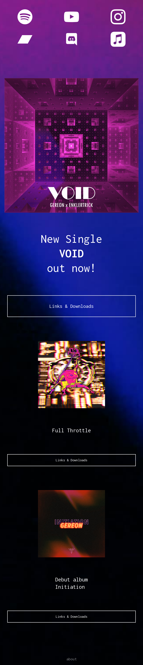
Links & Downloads (71, 306)
